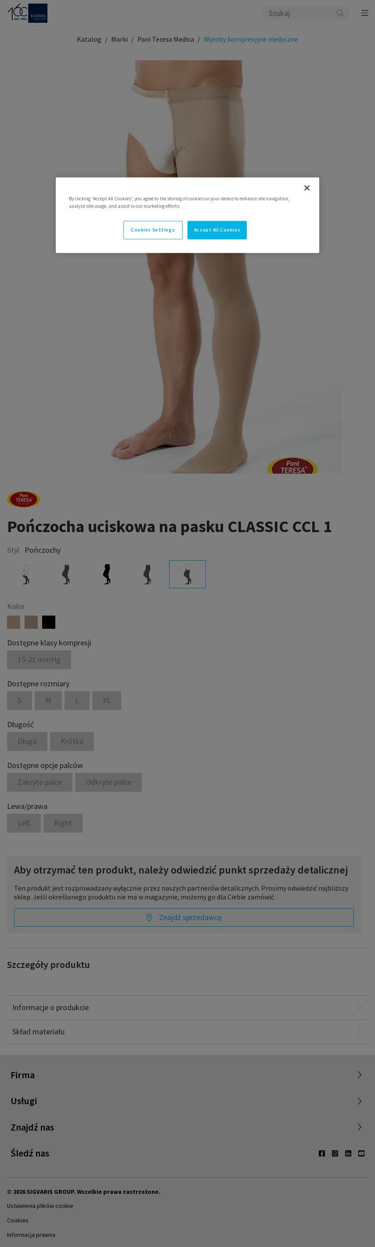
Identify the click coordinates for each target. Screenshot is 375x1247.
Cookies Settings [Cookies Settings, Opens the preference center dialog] (153, 229)
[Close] (307, 187)
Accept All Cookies (217, 229)
